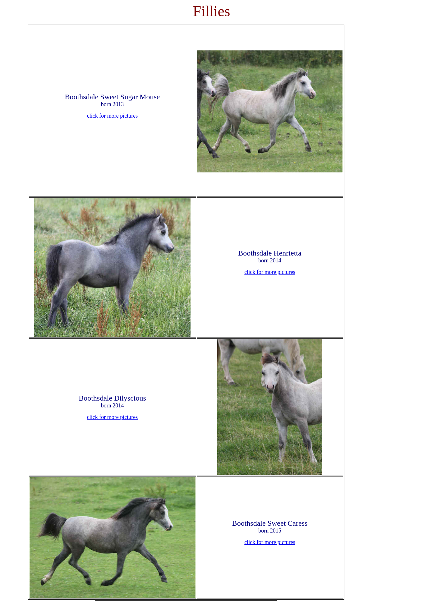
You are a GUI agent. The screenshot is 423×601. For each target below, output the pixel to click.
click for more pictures (112, 116)
